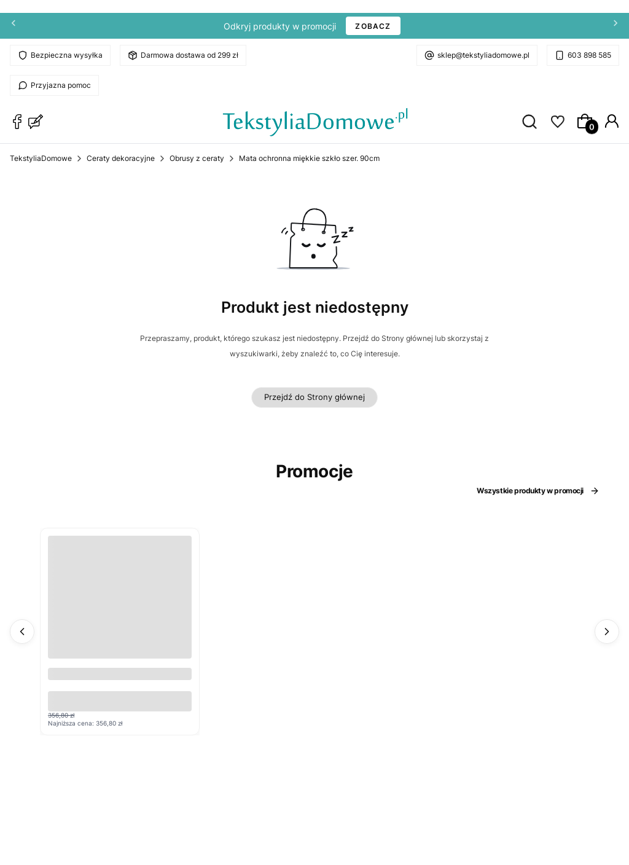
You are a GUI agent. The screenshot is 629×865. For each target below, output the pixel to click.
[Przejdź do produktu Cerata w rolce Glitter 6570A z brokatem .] (120, 607)
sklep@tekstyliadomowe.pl (483, 55)
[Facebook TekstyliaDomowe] (17, 121)
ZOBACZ (373, 26)
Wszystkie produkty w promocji (538, 491)
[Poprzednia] (13, 26)
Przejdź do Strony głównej (314, 397)
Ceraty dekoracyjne (121, 158)
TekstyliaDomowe (41, 158)
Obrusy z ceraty (197, 158)
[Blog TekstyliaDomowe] (35, 121)
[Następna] (615, 26)
